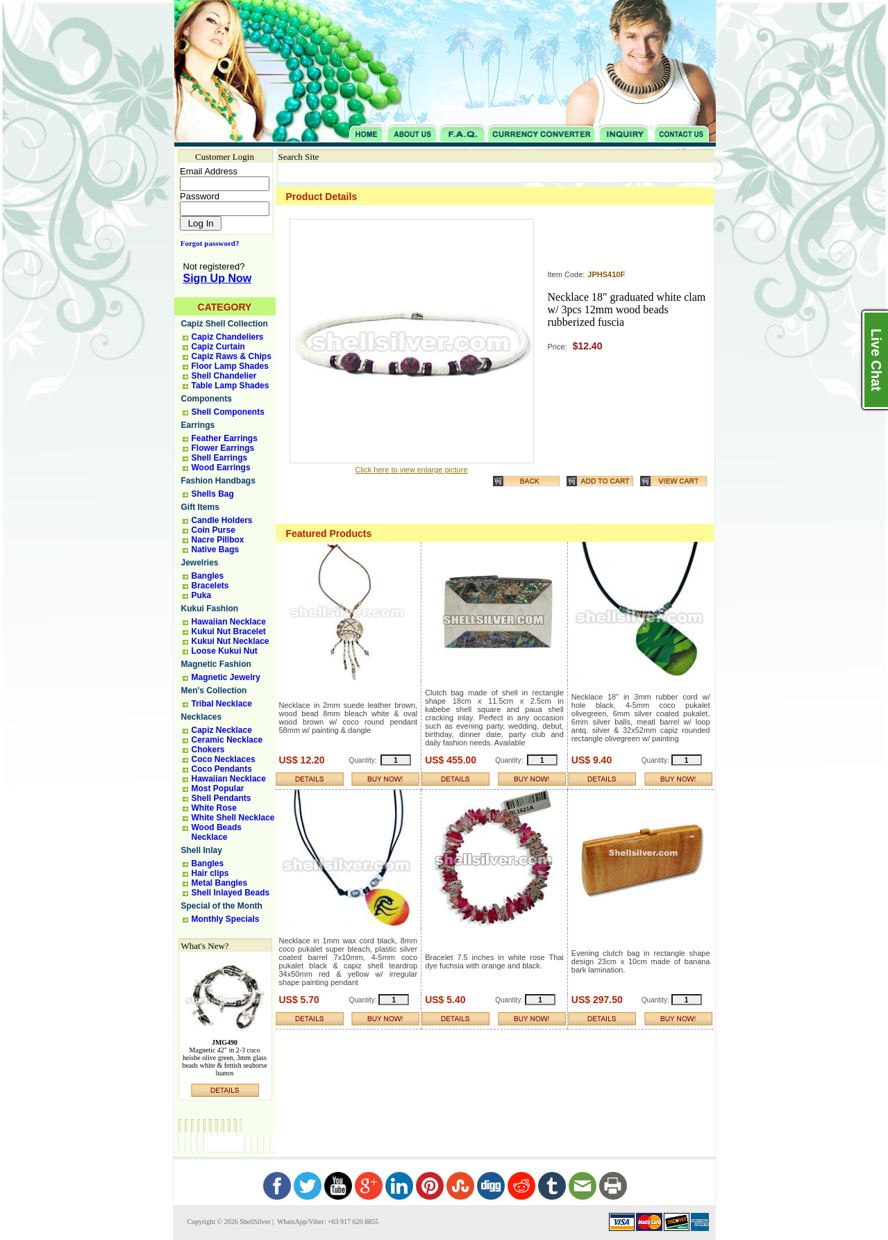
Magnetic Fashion (216, 664)
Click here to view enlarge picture (411, 469)
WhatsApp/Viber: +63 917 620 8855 (327, 1221)
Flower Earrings (223, 448)
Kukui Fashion (210, 608)
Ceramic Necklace (227, 740)
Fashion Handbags (218, 481)
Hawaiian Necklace (229, 622)
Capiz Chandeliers (228, 337)
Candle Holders (222, 520)
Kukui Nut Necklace (230, 641)
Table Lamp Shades (230, 385)
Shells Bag (213, 494)
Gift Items (200, 507)
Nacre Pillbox (218, 540)
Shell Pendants (221, 798)
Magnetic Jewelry (226, 677)
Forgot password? (207, 243)
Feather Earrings (225, 438)
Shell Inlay (201, 850)
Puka (202, 595)
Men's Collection (214, 690)
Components (206, 399)
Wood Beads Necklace (217, 832)
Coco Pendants (222, 769)
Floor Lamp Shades (230, 366)
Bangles (208, 576)
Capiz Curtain (218, 347)
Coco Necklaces (223, 759)
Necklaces (201, 717)
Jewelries (200, 563)
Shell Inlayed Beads (231, 893)
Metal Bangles (220, 883)
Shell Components (228, 412)
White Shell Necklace (233, 817)
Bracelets (210, 585)
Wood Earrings (221, 467)
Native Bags (216, 549)
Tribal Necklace (222, 704)
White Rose (214, 808)
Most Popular (218, 788)
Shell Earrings (220, 458)
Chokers (208, 749)
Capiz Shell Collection (224, 324)
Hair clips (210, 873)
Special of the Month (221, 906)
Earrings (198, 425)
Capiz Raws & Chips (231, 356)
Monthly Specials (226, 919)
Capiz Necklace (222, 730)
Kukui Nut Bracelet (229, 631)
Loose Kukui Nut (225, 651)
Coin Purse (213, 530)
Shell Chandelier (224, 376)
